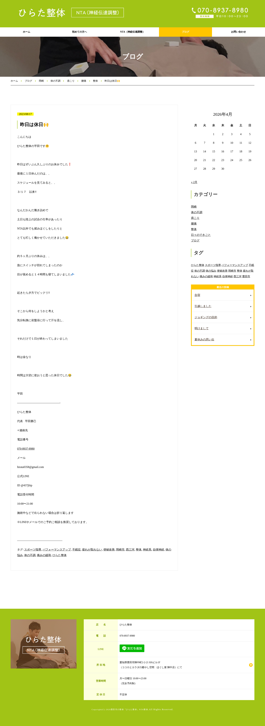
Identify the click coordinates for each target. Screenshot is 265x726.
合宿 (197, 295)
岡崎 (41, 81)
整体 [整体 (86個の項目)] (239, 270)
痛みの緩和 (44, 555)
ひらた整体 (59, 555)
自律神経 (158, 549)
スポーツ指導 (32, 549)
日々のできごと (201, 234)
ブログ (185, 32)
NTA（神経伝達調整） (132, 32)
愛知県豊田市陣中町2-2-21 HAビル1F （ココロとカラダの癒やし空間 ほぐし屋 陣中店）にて (151, 665)
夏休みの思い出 (204, 339)
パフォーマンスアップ (57, 549)
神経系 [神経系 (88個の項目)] (218, 276)
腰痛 (83, 81)
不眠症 (76, 549)
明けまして (202, 328)
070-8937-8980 (26, 448)
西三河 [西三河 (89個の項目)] (238, 276)
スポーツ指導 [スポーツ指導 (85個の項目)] (213, 265)
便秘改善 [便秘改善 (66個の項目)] (222, 270)
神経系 (147, 549)
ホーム (26, 32)
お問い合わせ (238, 32)
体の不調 (55, 81)
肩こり (71, 81)
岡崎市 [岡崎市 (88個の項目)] (232, 270)
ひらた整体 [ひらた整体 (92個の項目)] (197, 265)
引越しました (203, 306)
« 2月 (194, 182)
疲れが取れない (92, 549)
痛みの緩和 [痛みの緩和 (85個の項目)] (206, 276)
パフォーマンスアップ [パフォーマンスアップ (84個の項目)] (235, 265)
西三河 (130, 549)
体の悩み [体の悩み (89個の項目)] (211, 270)
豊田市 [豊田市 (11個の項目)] (246, 276)
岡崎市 (120, 549)
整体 (95, 81)
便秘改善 (109, 549)
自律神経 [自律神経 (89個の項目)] (227, 276)
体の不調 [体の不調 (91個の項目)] (199, 270)
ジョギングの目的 (206, 317)
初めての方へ (79, 32)
